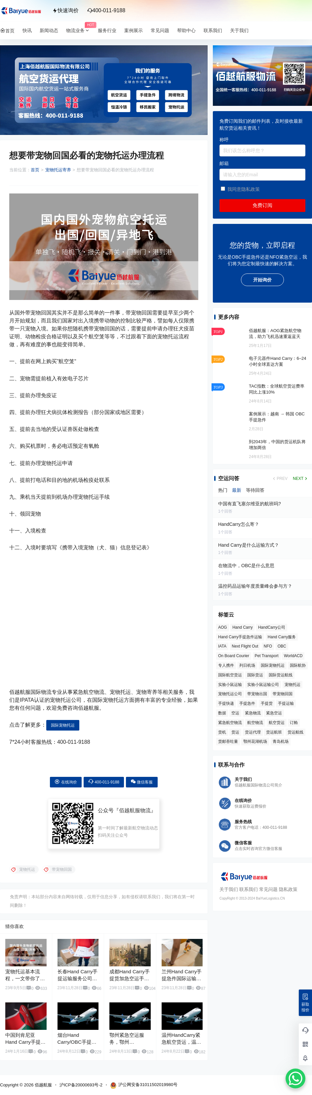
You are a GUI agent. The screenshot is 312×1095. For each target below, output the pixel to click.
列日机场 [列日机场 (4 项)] (247, 665)
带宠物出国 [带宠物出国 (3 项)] (257, 694)
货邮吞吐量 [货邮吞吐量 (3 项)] (228, 741)
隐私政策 (288, 889)
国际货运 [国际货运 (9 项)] (255, 675)
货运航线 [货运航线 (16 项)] (295, 732)
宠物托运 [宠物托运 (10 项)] (292, 684)
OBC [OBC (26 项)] (282, 646)
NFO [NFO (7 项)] (268, 646)
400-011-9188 (106, 10)
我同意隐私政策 (243, 189)
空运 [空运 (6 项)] (235, 713)
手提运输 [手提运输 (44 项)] (286, 703)
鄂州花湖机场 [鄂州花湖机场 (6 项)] (255, 741)
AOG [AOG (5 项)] (222, 627)
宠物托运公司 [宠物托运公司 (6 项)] (230, 694)
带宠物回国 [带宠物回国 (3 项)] (282, 694)
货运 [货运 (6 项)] (235, 732)
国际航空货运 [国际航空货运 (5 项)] (230, 675)
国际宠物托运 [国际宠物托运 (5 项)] (273, 665)
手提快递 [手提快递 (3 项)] (226, 703)
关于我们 (228, 889)
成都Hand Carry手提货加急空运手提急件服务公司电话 (129, 978)
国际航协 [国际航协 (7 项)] (298, 665)
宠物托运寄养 (58, 169)
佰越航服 (42, 1084)
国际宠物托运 (63, 725)
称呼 (224, 139)
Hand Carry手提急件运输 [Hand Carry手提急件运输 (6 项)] (240, 637)
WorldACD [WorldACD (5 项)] (293, 655)
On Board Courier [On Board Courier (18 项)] (233, 655)
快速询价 (65, 10)
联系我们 (248, 889)
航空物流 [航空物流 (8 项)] (255, 722)
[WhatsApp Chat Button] (295, 1078)
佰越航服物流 (135, 810)
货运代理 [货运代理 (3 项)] (253, 732)
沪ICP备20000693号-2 (80, 1084)
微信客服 (142, 781)
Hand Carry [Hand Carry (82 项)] (242, 627)
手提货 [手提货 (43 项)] (267, 703)
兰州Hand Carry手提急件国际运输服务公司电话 (182, 978)
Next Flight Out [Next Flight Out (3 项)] (245, 646)
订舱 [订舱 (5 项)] (294, 722)
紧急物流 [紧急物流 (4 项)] (253, 713)
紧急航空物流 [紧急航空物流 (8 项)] (230, 722)
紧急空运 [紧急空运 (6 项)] (274, 713)
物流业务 (80, 30)
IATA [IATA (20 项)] (222, 646)
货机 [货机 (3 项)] (222, 732)
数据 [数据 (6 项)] (222, 713)
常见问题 (268, 889)
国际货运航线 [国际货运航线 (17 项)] (280, 675)
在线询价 (66, 781)
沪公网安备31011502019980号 (143, 1085)
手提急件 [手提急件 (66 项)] (247, 703)
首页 (35, 169)
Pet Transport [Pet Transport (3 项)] (267, 655)
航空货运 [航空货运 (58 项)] (277, 722)
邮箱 (224, 163)
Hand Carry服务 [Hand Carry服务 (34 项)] (282, 637)
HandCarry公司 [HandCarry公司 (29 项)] (271, 627)
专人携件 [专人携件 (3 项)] (226, 665)
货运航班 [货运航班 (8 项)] (274, 732)
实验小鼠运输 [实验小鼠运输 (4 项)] (230, 684)
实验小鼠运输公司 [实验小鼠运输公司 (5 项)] (263, 684)
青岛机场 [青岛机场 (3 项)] (281, 741)
